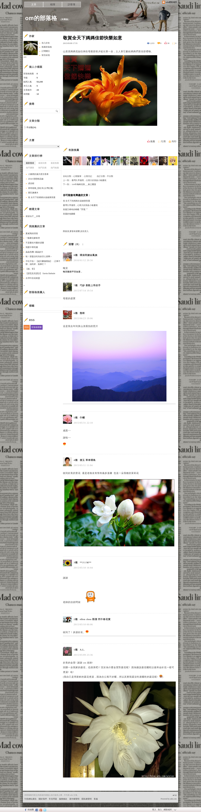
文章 (33, 4)
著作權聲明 (74, 799)
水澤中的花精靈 (33, 278)
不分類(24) (31, 127)
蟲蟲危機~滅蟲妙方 (34, 252)
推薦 (152, 141)
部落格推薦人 (37, 292)
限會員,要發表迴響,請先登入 (76, 231)
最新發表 (30, 163)
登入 (154, 809)
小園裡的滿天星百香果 (38, 174)
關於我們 (43, 799)
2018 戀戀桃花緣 (35, 179)
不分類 (110, 176)
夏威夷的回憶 (32, 233)
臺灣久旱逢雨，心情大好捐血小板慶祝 (89, 180)
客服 (96, 799)
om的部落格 (41, 18)
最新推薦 (55, 163)
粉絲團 (31, 809)
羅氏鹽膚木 (33, 192)
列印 (174, 141)
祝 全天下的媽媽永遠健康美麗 (76, 201)
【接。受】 (31, 269)
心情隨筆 (77, 176)
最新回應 (42, 163)
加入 (160, 809)
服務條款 (63, 799)
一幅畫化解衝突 (33, 238)
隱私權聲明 (86, 799)
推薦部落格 (47, 47)
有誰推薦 (73, 150)
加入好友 (46, 43)
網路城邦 (168, 809)
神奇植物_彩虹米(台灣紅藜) (40, 188)
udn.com (173, 799)
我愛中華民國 (32, 247)
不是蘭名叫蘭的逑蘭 (35, 242)
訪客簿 (71, 4)
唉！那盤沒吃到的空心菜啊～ (39, 256)
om (25, 57)
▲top (174, 795)
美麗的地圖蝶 (69, 214)
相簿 (52, 4)
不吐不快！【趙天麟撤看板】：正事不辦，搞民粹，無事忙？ (43, 262)
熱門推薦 (55, 168)
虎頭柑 (31, 183)
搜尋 (57, 111)
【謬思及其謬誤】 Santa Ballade (40, 273)
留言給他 (46, 55)
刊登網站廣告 (30, 799)
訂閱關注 (46, 51)
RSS (26, 327)
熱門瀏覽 (30, 168)
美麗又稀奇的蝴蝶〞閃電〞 (75, 209)
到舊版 (65, 19)
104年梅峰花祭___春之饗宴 (84, 184)
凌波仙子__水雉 (33, 216)
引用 (163, 141)
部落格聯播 (36, 327)
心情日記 (88, 176)
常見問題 (53, 799)
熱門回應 (42, 168)
